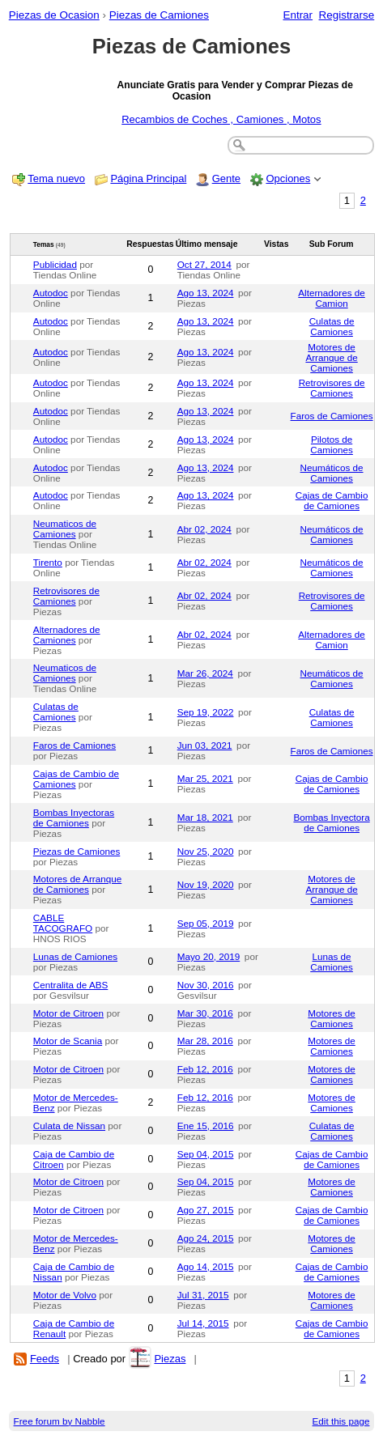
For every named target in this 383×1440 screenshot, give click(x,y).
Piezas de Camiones (159, 15)
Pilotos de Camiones (331, 444)
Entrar (298, 15)
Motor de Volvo (64, 1294)
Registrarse (347, 15)
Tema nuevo (56, 178)
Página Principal (148, 178)
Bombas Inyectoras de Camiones (73, 817)
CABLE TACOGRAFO (62, 922)
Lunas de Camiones (75, 956)
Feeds (44, 1359)
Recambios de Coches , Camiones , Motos (221, 119)
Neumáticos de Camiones (332, 472)
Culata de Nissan (69, 1125)
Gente (226, 178)
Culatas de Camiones (332, 326)
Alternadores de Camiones (66, 634)
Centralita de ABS (71, 984)
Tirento (47, 562)
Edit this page (341, 1421)
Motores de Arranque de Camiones (331, 357)
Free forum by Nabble (59, 1421)
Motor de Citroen (68, 1013)
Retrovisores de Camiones (332, 387)
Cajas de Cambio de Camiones (332, 500)
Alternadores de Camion (331, 297)
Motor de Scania (67, 1040)
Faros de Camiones (332, 415)
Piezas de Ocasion (54, 15)
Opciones (288, 178)
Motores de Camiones (331, 1018)
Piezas (169, 1359)
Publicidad (55, 264)
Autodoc (50, 292)
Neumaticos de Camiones (64, 528)
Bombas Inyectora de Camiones (331, 822)
